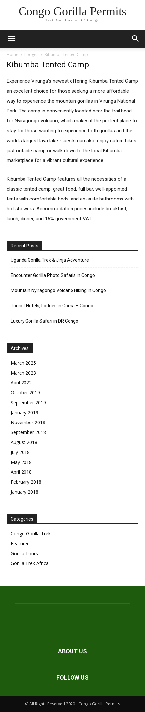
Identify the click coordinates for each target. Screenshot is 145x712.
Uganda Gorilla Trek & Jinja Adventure (50, 260)
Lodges (31, 54)
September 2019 (28, 402)
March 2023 (23, 373)
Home (12, 54)
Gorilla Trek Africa (30, 563)
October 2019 (25, 392)
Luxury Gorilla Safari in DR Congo (44, 321)
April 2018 (21, 472)
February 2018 (26, 482)
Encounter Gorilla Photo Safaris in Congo (53, 275)
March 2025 (23, 363)
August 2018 (24, 442)
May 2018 (21, 462)
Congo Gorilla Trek (31, 533)
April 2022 (21, 382)
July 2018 (20, 452)
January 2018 (24, 492)
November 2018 (28, 422)
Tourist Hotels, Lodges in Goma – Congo (52, 305)
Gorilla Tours (24, 553)
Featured (20, 543)
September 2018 (28, 432)
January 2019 (24, 412)
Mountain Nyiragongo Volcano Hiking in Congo (58, 290)
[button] (11, 39)
